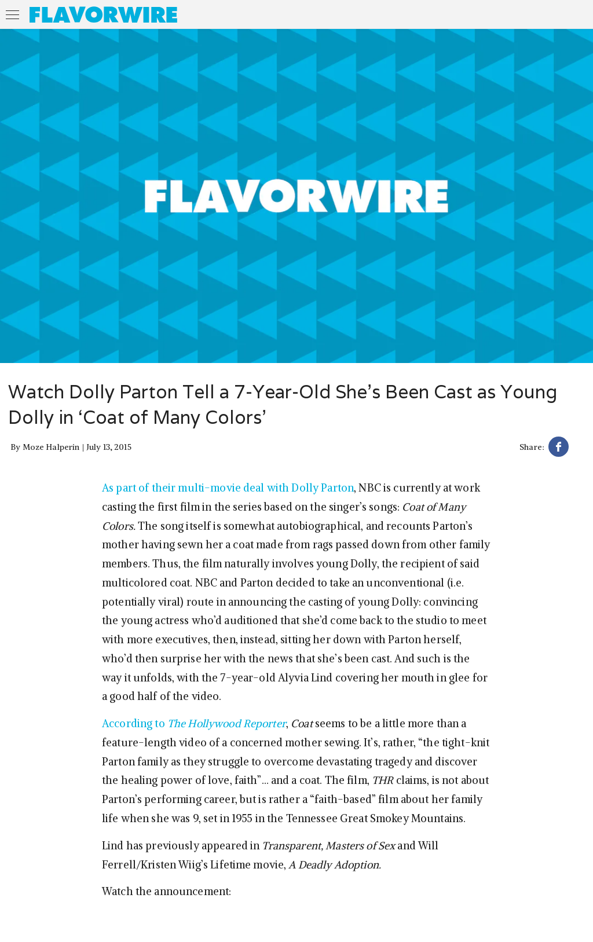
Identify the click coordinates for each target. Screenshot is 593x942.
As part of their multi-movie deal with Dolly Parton (228, 487)
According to (194, 723)
